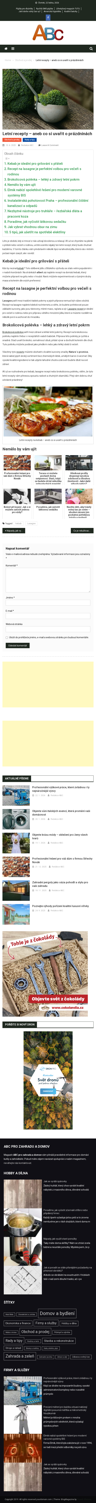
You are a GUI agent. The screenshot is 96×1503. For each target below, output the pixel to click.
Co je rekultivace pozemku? (83, 530)
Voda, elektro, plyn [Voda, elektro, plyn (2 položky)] (51, 1348)
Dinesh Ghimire (84, 1499)
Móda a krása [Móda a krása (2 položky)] (11, 1332)
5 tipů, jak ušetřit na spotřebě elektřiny (37, 232)
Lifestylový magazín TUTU (68, 9)
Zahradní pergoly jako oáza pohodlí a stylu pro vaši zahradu (60, 884)
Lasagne (31, 523)
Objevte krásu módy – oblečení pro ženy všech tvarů (60, 836)
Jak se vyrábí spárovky (55, 1181)
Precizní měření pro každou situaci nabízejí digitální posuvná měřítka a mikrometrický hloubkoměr (65, 1410)
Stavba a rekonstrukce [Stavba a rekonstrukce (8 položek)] (59, 1341)
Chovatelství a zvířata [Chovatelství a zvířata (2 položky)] (26, 1314)
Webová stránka (14, 624)
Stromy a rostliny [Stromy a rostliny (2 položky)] (32, 1348)
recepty (20, 352)
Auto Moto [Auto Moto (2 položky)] (9, 1314)
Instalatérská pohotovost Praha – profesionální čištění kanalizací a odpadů (48, 203)
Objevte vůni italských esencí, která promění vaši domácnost (61, 812)
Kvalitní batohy (70, 11)
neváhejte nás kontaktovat (17, 1163)
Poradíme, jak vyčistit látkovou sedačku (37, 222)
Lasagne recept (76, 309)
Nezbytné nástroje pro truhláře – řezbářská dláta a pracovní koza (45, 213)
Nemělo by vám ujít (22, 185)
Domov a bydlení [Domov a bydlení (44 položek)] (57, 1313)
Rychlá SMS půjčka (44, 9)
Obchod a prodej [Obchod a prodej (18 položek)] (35, 1331)
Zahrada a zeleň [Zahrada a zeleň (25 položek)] (20, 1356)
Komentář (12, 565)
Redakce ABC (27, 145)
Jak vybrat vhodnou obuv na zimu (32, 227)
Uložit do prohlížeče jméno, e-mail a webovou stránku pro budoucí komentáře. (49, 637)
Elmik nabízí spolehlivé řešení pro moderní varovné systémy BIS (45, 192)
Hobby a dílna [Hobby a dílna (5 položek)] (69, 1323)
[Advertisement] (48, 684)
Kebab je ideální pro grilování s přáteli (35, 164)
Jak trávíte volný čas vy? (29, 11)
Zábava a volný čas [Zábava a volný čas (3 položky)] (81, 1357)
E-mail (10, 611)
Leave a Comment (50, 145)
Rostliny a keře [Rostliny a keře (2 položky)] (33, 1341)
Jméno (10, 597)
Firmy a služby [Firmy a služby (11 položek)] (46, 1323)
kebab (19, 523)
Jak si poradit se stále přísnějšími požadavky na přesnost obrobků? (68, 1269)
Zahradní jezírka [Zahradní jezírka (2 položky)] (45, 1357)
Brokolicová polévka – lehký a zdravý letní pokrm (43, 179)
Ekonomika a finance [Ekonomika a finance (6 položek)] (18, 1323)
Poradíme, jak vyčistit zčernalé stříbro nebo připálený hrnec (66, 1212)
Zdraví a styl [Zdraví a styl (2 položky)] (62, 1357)
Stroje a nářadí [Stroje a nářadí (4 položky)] (13, 1348)
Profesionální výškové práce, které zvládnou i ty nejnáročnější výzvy (60, 789)
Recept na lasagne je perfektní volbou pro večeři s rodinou (44, 171)
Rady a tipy (30, 140)
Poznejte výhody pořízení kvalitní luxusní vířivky (60, 906)
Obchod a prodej (11, 140)
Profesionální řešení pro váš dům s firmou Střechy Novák (62, 860)
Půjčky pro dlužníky (24, 9)
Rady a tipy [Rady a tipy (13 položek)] (14, 1341)
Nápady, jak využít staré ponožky (16, 530)
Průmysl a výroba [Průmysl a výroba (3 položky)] (62, 1332)
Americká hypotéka (52, 11)
